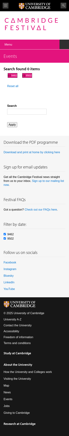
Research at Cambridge (19, 424)
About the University (18, 365)
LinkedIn (9, 282)
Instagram (10, 269)
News (7, 392)
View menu (5, 6)
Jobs (7, 406)
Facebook (10, 262)
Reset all (12, 86)
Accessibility (11, 331)
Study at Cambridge (17, 353)
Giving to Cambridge (17, 412)
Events (8, 399)
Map (6, 385)
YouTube (9, 288)
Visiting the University (17, 378)
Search (63, 5)
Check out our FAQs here (41, 209)
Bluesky (9, 275)
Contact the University (18, 325)
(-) (9, 75)
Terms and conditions (17, 343)
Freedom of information (18, 337)
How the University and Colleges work (28, 371)
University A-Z (13, 319)
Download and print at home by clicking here (32, 152)
